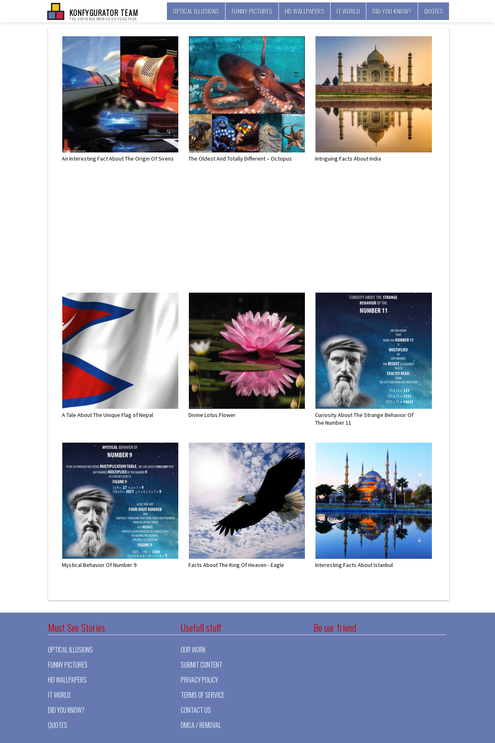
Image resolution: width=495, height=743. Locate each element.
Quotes (433, 11)
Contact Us (196, 710)
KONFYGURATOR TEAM (103, 14)
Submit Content (201, 665)
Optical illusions (196, 11)
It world (348, 11)
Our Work (193, 650)
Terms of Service (202, 695)
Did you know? (392, 11)
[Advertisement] (253, 235)
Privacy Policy (199, 680)
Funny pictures (252, 11)
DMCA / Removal (201, 725)
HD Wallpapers (304, 11)
